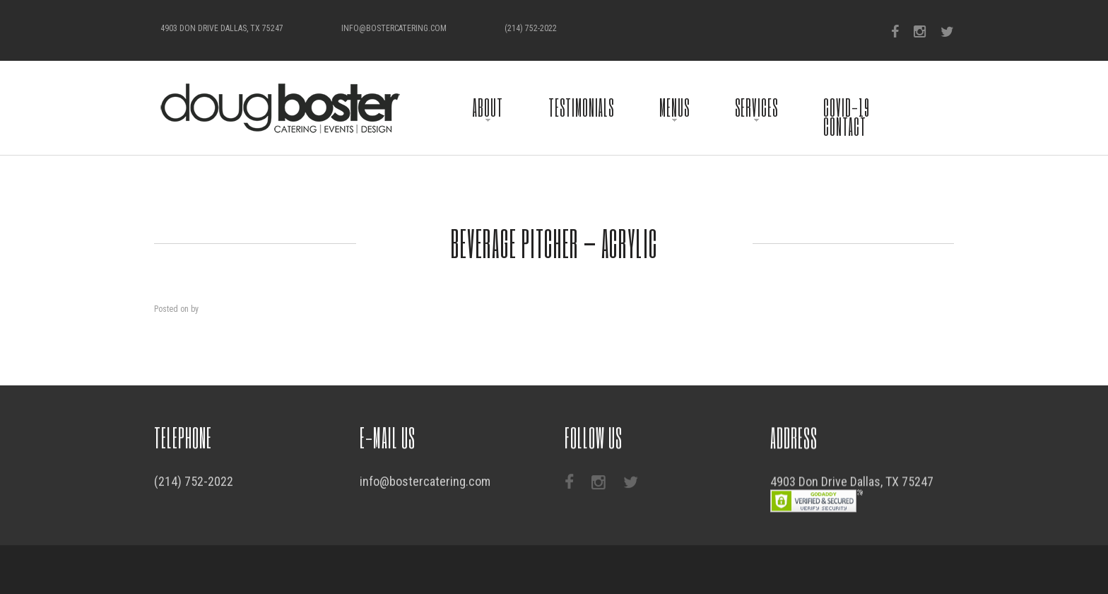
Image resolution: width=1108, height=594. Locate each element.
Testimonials (581, 107)
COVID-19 (846, 107)
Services (756, 107)
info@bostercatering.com (394, 28)
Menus (674, 107)
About (488, 107)
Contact (844, 126)
